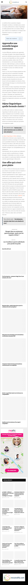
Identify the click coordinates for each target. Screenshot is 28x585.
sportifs (20, 195)
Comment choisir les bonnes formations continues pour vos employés (12, 364)
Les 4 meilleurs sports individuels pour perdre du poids (13, 243)
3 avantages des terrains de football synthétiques (7, 528)
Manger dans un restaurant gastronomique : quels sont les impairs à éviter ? (14, 233)
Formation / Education (6, 11)
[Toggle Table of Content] (19, 39)
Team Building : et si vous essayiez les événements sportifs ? (7, 562)
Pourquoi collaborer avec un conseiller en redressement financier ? (19, 528)
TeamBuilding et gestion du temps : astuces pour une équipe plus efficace (19, 510)
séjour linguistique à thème (10, 136)
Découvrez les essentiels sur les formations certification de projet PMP (13, 335)
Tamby (4, 17)
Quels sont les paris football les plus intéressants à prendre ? (7, 545)
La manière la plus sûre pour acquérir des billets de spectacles (20, 562)
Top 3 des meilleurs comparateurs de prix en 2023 (19, 545)
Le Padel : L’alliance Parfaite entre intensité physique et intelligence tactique (8, 493)
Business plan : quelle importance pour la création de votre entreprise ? (12, 306)
